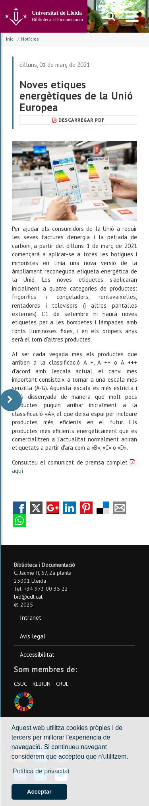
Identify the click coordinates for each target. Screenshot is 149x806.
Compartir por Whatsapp (19, 520)
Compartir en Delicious (103, 508)
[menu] (132, 16)
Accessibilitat (37, 654)
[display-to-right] (11, 400)
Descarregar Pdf (78, 120)
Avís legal (32, 636)
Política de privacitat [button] (41, 771)
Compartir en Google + (52, 508)
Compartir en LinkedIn (69, 508)
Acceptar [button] (39, 791)
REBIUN (41, 683)
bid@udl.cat (28, 596)
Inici (10, 39)
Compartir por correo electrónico (119, 508)
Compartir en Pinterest (86, 508)
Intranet (30, 617)
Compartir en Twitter (36, 508)
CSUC (20, 683)
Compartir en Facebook (19, 508)
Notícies (30, 39)
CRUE (62, 683)
